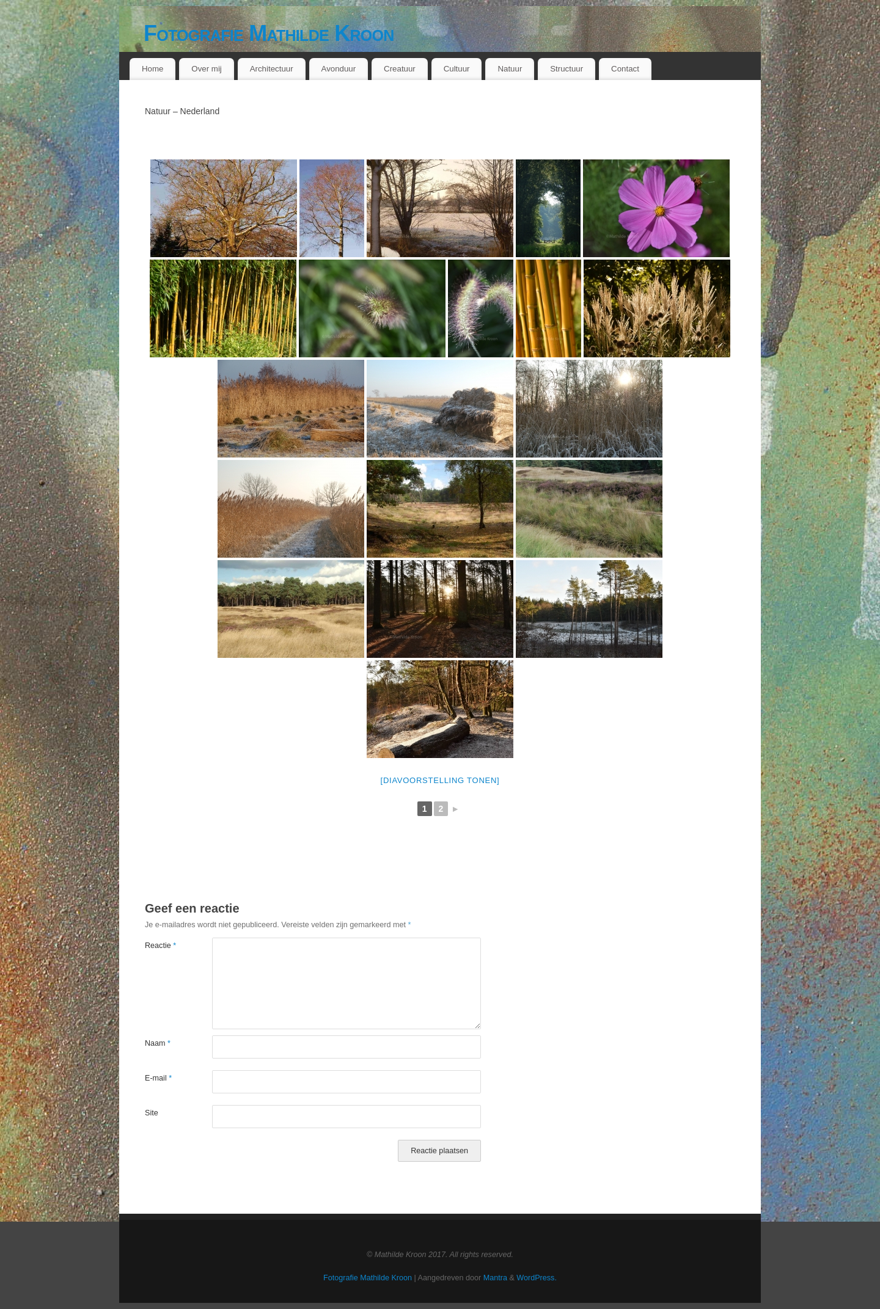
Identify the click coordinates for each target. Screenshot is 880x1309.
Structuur (566, 68)
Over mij (206, 68)
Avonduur (338, 68)
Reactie (160, 945)
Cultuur (457, 68)
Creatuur (400, 68)
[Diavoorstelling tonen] (440, 780)
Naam (157, 1043)
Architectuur (271, 68)
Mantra (495, 1278)
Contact (625, 68)
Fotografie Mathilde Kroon (269, 33)
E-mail (158, 1078)
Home (152, 68)
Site (151, 1113)
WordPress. (536, 1278)
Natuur (509, 68)
